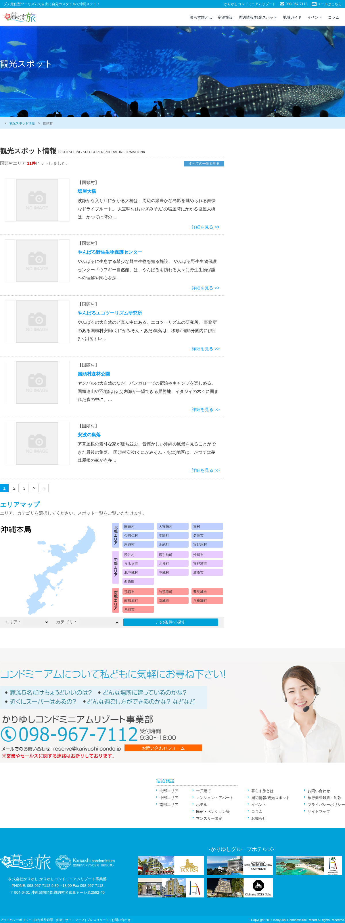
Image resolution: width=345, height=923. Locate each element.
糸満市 (129, 610)
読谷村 (129, 555)
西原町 (129, 581)
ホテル (201, 804)
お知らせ (258, 818)
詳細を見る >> (206, 226)
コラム (333, 17)
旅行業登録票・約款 (324, 798)
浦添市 (198, 573)
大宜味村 (165, 527)
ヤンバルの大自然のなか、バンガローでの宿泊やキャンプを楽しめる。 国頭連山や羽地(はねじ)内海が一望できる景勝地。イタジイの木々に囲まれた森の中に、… (148, 391)
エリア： (13, 621)
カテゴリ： (67, 621)
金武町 (164, 544)
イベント (314, 17)
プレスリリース (98, 920)
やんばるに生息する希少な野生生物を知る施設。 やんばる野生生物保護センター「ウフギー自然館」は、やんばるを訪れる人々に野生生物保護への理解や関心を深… (147, 269)
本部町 (164, 536)
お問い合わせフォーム (163, 748)
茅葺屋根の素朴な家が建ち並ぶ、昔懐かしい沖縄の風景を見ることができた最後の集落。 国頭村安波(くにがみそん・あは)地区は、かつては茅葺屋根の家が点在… (147, 452)
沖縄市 (198, 555)
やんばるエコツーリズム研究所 (110, 313)
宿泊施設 (225, 17)
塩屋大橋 (87, 191)
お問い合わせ (319, 791)
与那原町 (165, 592)
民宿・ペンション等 (213, 811)
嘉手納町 (165, 555)
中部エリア (169, 798)
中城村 (164, 573)
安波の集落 (89, 434)
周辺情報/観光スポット (258, 17)
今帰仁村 (131, 536)
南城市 (164, 601)
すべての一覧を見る (204, 164)
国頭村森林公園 (94, 373)
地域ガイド (292, 17)
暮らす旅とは (201, 17)
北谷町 (164, 564)
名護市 (198, 536)
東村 (196, 527)
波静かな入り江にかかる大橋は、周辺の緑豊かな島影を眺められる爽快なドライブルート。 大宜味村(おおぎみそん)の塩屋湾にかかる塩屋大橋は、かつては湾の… (147, 208)
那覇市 (129, 592)
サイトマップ (319, 811)
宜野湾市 (200, 564)
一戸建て (203, 791)
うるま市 (131, 564)
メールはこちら (329, 4)
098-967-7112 (296, 4)
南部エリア (169, 804)
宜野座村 (200, 544)
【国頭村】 (88, 182)
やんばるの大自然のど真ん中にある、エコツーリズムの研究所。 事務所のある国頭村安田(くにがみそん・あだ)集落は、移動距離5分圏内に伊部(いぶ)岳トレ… (147, 330)
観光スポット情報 (22, 123)
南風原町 (131, 601)
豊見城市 (200, 592)
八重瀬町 (200, 601)
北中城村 (131, 573)
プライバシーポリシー (326, 804)
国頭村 (129, 527)
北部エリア (169, 791)
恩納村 (129, 544)
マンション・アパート (214, 798)
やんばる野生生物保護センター (110, 252)
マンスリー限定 (209, 818)
